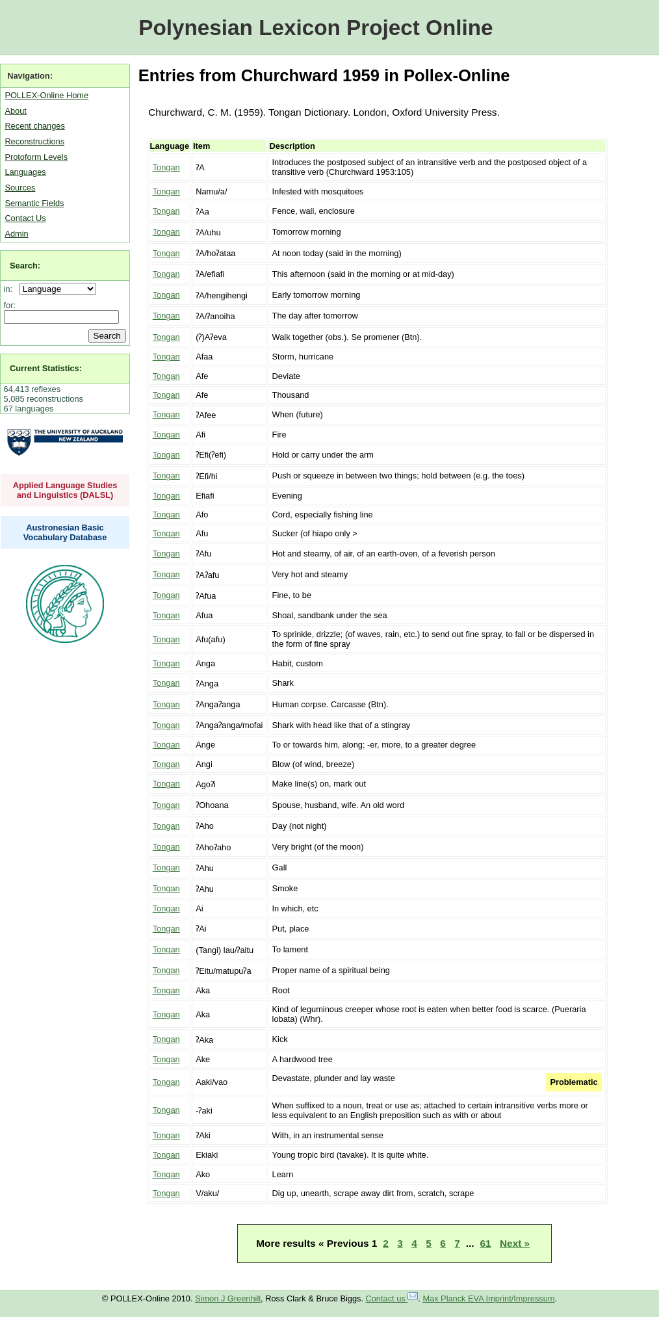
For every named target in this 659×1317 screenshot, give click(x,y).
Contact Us (25, 218)
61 (485, 1243)
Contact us (392, 1298)
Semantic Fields (34, 203)
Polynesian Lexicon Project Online (315, 28)
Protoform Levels (36, 157)
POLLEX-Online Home (46, 95)
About (15, 111)
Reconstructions (34, 141)
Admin (16, 234)
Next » (515, 1243)
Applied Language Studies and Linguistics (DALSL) (65, 490)
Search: (25, 265)
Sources (20, 187)
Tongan (166, 167)
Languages (25, 172)
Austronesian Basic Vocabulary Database (65, 532)
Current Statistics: (46, 368)
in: (11, 289)
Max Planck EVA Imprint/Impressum (488, 1298)
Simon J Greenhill (228, 1298)
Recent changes (34, 126)
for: (10, 305)
